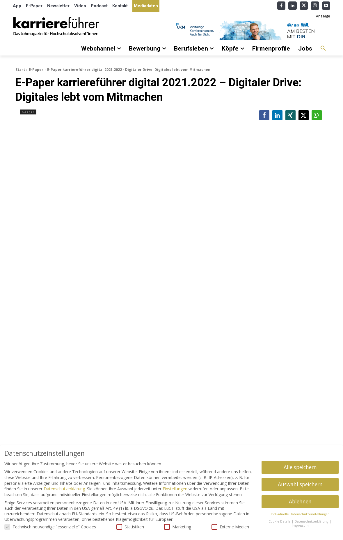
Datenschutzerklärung (64, 488)
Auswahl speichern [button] (300, 484)
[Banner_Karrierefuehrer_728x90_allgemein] (251, 30)
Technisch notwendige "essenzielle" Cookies (50, 527)
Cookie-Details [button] (280, 521)
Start (20, 69)
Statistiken (130, 527)
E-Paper (36, 69)
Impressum (300, 525)
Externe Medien (230, 527)
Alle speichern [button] (300, 467)
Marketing (177, 527)
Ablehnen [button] (300, 501)
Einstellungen (175, 488)
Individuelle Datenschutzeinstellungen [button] (300, 514)
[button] (323, 48)
